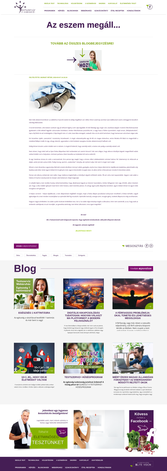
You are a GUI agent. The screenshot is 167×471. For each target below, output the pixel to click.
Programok (49, 11)
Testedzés (68, 255)
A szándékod (90, 3)
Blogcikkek (72, 11)
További (140, 268)
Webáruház (86, 11)
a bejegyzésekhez (26, 246)
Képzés (61, 11)
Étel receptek (117, 11)
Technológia (62, 3)
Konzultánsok (133, 11)
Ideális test (49, 3)
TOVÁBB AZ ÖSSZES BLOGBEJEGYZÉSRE (82, 43)
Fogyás (44, 255)
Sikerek (102, 3)
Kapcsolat (112, 3)
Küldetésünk (76, 3)
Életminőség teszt (128, 3)
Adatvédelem (97, 460)
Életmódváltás (31, 255)
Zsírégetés (81, 255)
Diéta (18, 255)
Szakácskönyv (101, 11)
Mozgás (55, 255)
